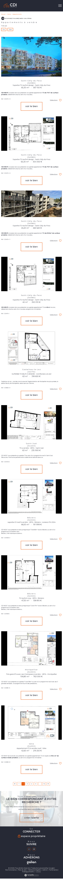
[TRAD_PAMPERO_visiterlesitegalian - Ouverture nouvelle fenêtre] (31, 862)
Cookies (38, 872)
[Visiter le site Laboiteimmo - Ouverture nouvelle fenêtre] (31, 876)
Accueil (3, 14)
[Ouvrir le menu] (60, 6)
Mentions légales (34, 870)
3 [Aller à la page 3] (27, 784)
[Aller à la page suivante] (48, 784)
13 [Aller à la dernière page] (44, 784)
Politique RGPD (28, 872)
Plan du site (22, 870)
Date (10, 29)
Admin (44, 870)
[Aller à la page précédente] (14, 784)
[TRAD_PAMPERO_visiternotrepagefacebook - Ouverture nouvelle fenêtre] (29, 849)
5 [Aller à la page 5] (35, 784)
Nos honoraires (10, 870)
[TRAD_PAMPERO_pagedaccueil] (10, 7)
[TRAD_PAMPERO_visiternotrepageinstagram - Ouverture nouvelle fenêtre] (34, 849)
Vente (9, 14)
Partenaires (53, 870)
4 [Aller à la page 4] (31, 784)
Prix (4, 29)
